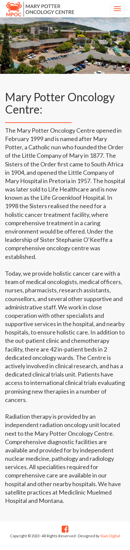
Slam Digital (110, 536)
